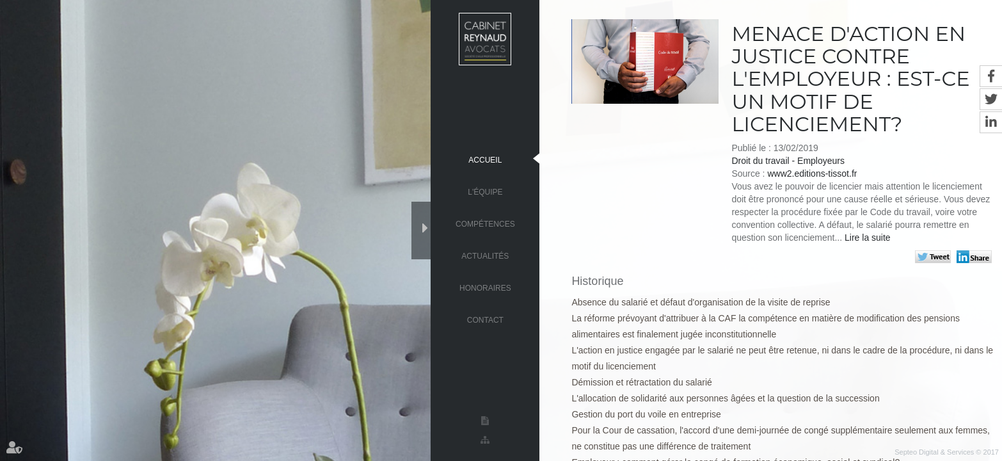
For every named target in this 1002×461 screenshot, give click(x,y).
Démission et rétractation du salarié (641, 382)
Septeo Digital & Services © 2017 (947, 452)
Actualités (485, 255)
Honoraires (485, 287)
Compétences (485, 223)
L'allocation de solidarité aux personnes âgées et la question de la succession (725, 398)
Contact (485, 319)
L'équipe (485, 191)
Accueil (485, 159)
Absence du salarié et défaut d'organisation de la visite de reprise (700, 302)
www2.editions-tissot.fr (812, 173)
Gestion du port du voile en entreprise (645, 414)
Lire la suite (868, 237)
